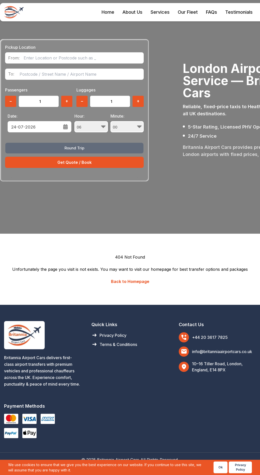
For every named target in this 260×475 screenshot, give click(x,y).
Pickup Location (20, 47)
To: (11, 74)
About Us (132, 12)
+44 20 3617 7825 (210, 337)
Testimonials (239, 12)
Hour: (91, 123)
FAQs (211, 12)
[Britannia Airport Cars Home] (42, 335)
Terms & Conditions (114, 344)
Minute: (127, 123)
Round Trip (74, 148)
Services (160, 12)
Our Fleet (188, 12)
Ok (220, 467)
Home (108, 12)
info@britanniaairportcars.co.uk (222, 351)
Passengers (16, 89)
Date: (13, 116)
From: (14, 58)
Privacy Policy (108, 335)
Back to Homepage (130, 281)
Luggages (85, 89)
